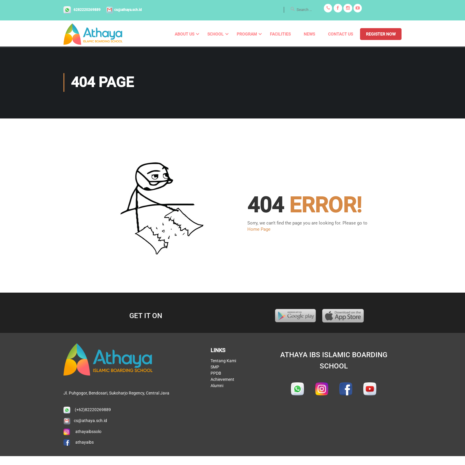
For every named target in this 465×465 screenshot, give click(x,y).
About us (184, 34)
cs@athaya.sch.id (123, 10)
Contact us (340, 34)
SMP (215, 422)
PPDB (216, 428)
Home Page (258, 230)
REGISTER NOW (381, 34)
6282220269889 (82, 10)
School (215, 34)
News (309, 34)
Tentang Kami (223, 415)
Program (247, 34)
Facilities (280, 34)
